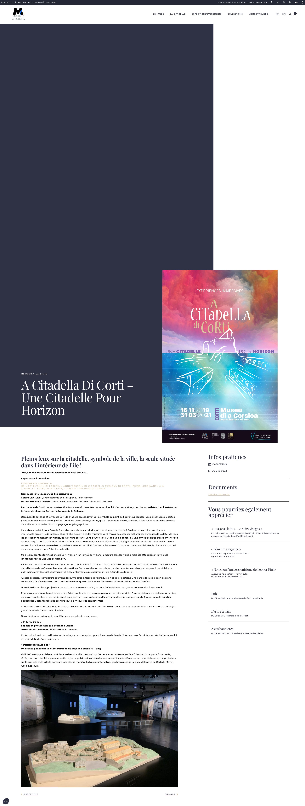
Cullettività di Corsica (28, 2)
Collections (235, 14)
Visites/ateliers (258, 14)
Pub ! (214, 593)
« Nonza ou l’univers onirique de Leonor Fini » (243, 569)
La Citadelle (177, 14)
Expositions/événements (207, 14)
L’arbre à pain (220, 611)
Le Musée (158, 14)
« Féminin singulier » (226, 549)
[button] (6, 801)
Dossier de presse (219, 494)
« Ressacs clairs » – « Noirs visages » (236, 528)
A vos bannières (222, 628)
